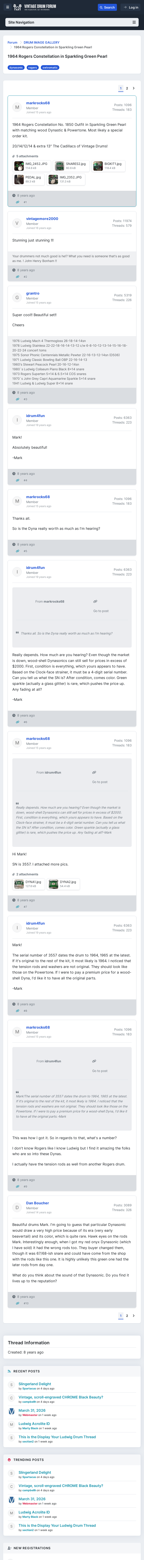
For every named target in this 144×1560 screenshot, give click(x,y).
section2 (28, 1441)
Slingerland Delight (35, 1384)
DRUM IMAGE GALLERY (42, 42)
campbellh (29, 1401)
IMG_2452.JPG (36, 164)
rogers (32, 67)
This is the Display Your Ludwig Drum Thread (57, 1437)
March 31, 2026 (32, 1410)
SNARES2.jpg (76, 164)
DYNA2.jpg (68, 882)
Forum (12, 42)
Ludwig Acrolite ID (34, 1423)
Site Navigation (72, 22)
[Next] (133, 88)
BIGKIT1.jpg (113, 164)
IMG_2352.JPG (71, 177)
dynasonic (16, 67)
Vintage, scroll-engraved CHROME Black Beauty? (61, 1397)
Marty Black (30, 1428)
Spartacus (29, 1388)
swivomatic (50, 67)
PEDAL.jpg (33, 177)
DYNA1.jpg (33, 882)
